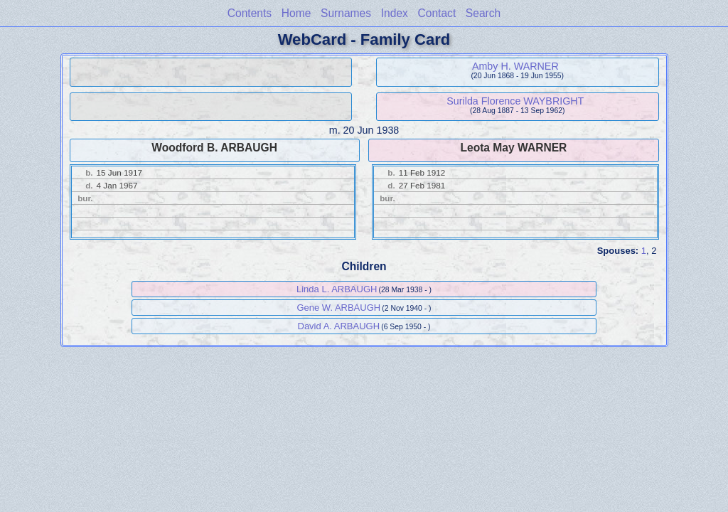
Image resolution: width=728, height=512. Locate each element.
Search (483, 13)
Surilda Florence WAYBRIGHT (515, 101)
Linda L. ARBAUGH (336, 289)
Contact (436, 13)
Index (394, 13)
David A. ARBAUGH (339, 326)
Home (296, 13)
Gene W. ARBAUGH (338, 307)
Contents (250, 13)
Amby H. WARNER (515, 66)
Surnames (346, 13)
